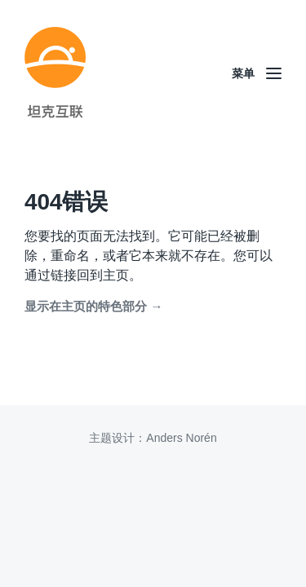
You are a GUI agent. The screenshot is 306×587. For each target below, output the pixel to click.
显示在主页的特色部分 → (93, 306)
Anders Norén (181, 437)
